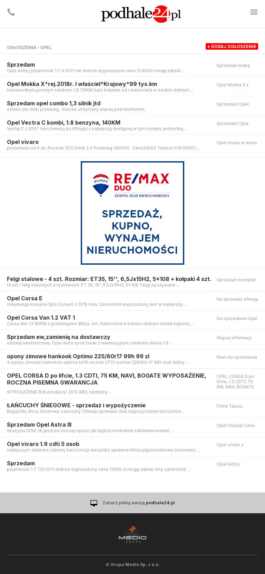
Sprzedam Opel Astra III (39, 424)
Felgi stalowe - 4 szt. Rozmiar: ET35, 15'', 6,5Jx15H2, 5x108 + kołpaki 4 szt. (109, 278)
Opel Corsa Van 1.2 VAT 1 (41, 317)
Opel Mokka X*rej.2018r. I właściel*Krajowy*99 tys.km (82, 83)
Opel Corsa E (24, 298)
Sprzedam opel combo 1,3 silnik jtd (53, 103)
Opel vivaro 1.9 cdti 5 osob (43, 443)
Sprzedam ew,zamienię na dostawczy (58, 336)
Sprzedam (21, 64)
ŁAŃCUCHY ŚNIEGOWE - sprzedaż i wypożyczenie (76, 405)
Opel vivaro (23, 141)
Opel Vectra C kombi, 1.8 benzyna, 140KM (63, 122)
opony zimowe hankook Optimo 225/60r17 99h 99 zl (78, 356)
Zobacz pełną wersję (138, 502)
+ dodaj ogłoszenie (231, 46)
